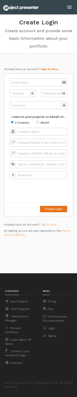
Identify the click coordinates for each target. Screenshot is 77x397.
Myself (42, 122)
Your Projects (16, 301)
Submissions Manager (17, 318)
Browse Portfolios (13, 330)
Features (14, 362)
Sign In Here (50, 69)
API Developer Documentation (55, 318)
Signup (50, 335)
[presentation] (36, 190)
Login (49, 328)
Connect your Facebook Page (17, 353)
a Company (20, 122)
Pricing (49, 301)
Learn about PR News (18, 341)
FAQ (48, 309)
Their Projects (17, 309)
